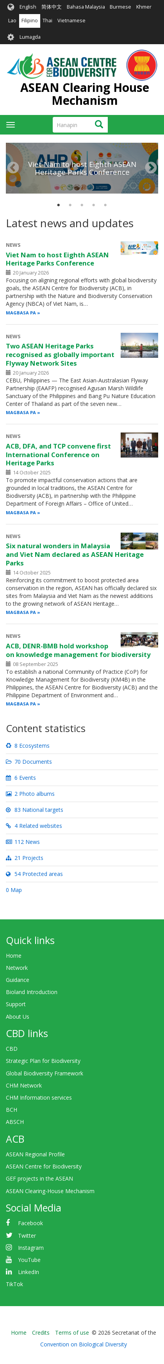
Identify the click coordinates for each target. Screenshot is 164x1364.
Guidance (17, 980)
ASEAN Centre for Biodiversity (44, 1166)
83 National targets (34, 809)
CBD (12, 1048)
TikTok (14, 1284)
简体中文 (51, 7)
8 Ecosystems (28, 745)
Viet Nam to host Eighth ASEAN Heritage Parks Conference (82, 168)
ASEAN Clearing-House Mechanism (50, 1191)
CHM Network (24, 1085)
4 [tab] (94, 205)
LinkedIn (28, 1272)
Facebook (30, 1223)
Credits (41, 1332)
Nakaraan (13, 168)
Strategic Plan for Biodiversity (43, 1060)
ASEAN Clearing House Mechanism (84, 93)
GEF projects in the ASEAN (39, 1178)
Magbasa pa (21, 313)
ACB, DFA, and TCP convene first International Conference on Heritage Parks (58, 455)
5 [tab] (105, 205)
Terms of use (72, 1332)
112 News (23, 841)
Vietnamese (71, 20)
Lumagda (30, 37)
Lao (12, 20)
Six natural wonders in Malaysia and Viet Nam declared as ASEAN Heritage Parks (75, 554)
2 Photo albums (30, 793)
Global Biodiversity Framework (44, 1073)
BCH (11, 1109)
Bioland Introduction (31, 992)
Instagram (31, 1247)
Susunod (151, 168)
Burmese (120, 7)
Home (13, 955)
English (28, 7)
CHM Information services (39, 1097)
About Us (17, 1016)
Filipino (29, 20)
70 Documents (29, 761)
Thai (47, 20)
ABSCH (15, 1121)
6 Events (21, 777)
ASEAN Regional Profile (35, 1154)
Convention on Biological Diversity (83, 1344)
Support (16, 1004)
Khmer (144, 7)
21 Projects (24, 857)
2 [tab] (70, 205)
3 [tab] (82, 205)
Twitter (27, 1235)
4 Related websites (34, 825)
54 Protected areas (34, 874)
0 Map (14, 890)
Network (17, 967)
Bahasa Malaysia (86, 7)
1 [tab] (58, 205)
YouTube (29, 1259)
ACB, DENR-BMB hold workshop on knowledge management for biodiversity (78, 650)
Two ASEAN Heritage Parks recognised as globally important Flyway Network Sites (60, 354)
